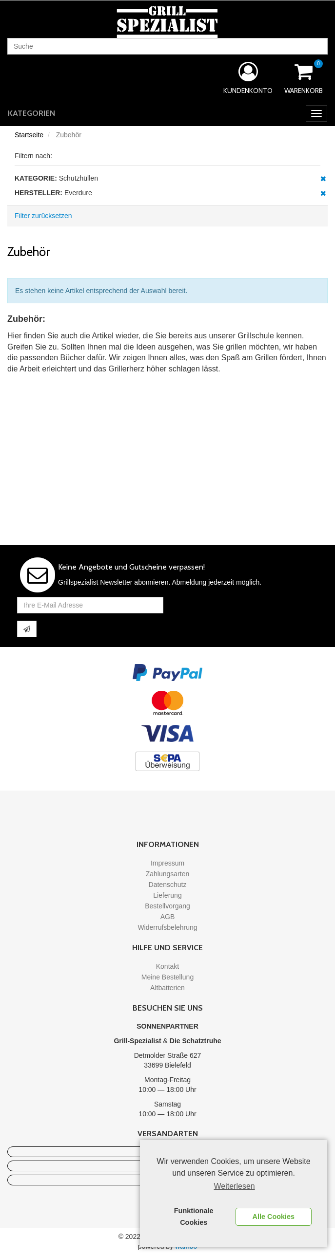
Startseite (29, 135)
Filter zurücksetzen (43, 216)
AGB (167, 917)
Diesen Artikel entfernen (323, 178)
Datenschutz (168, 884)
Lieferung (167, 895)
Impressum (167, 863)
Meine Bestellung (167, 977)
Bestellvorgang (167, 906)
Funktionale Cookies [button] (194, 1216)
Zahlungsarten (168, 874)
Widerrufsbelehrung (167, 927)
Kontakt (167, 966)
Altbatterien (167, 988)
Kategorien (31, 113)
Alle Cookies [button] (274, 1216)
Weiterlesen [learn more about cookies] (234, 1186)
